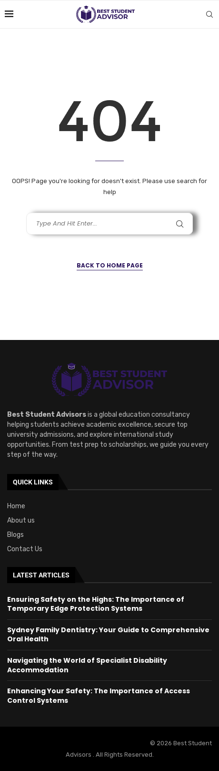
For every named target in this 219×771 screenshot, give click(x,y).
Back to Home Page (110, 265)
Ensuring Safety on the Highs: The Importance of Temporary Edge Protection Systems (95, 604)
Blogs (15, 535)
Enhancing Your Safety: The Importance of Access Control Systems (98, 695)
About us (21, 520)
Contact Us (24, 549)
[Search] (209, 14)
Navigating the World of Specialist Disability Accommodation (87, 665)
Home (16, 506)
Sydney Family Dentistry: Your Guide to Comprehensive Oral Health (108, 634)
